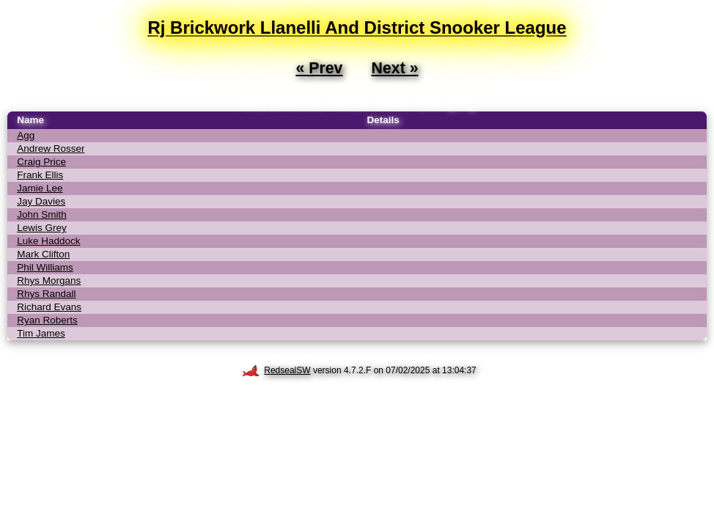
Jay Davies (41, 201)
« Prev (318, 68)
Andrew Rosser (50, 148)
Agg (25, 135)
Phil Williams (45, 267)
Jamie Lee (39, 188)
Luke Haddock (48, 240)
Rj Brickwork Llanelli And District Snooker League (356, 27)
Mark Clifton (43, 254)
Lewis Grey (42, 227)
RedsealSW (276, 370)
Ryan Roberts (47, 320)
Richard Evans (49, 306)
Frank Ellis (40, 174)
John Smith (42, 214)
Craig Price (41, 161)
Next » (395, 68)
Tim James (41, 333)
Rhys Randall (46, 293)
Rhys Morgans (49, 280)
